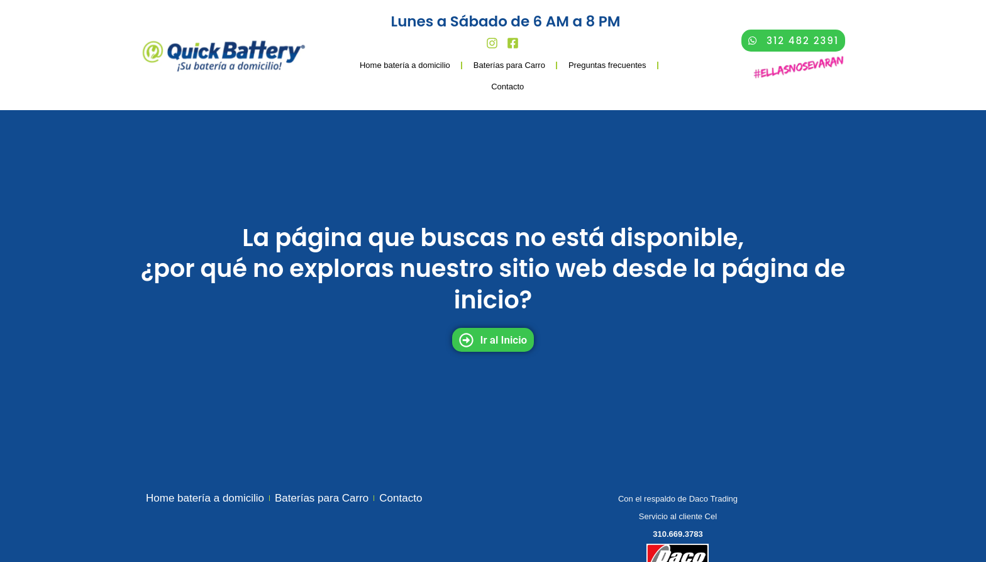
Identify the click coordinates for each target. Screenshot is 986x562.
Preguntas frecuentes (607, 65)
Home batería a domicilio (405, 65)
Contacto (507, 86)
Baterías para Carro (509, 65)
